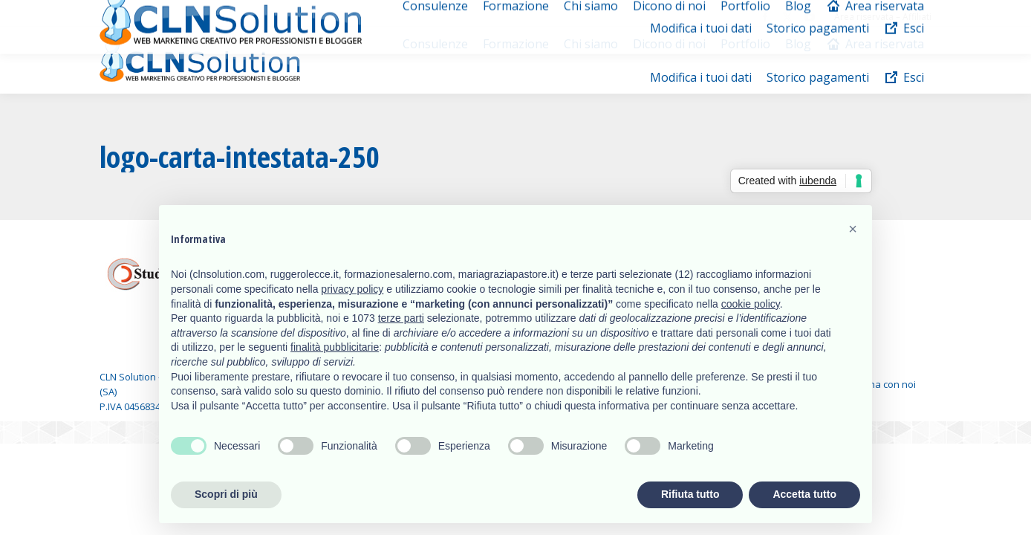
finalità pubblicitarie (334, 347)
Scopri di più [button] (226, 494)
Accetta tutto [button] (804, 494)
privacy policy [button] (352, 289)
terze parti (401, 318)
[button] (853, 229)
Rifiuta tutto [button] (690, 494)
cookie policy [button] (750, 304)
